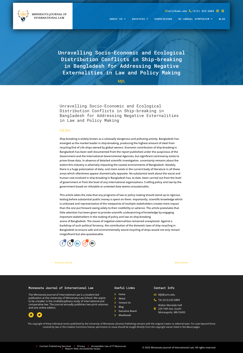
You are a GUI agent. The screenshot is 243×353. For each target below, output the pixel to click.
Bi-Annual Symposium (196, 19)
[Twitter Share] (70, 243)
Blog (222, 18)
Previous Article (62, 262)
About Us (118, 19)
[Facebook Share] (63, 243)
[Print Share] (92, 243)
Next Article (183, 262)
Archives (140, 19)
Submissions (163, 18)
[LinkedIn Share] (77, 243)
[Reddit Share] (85, 243)
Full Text (65, 130)
